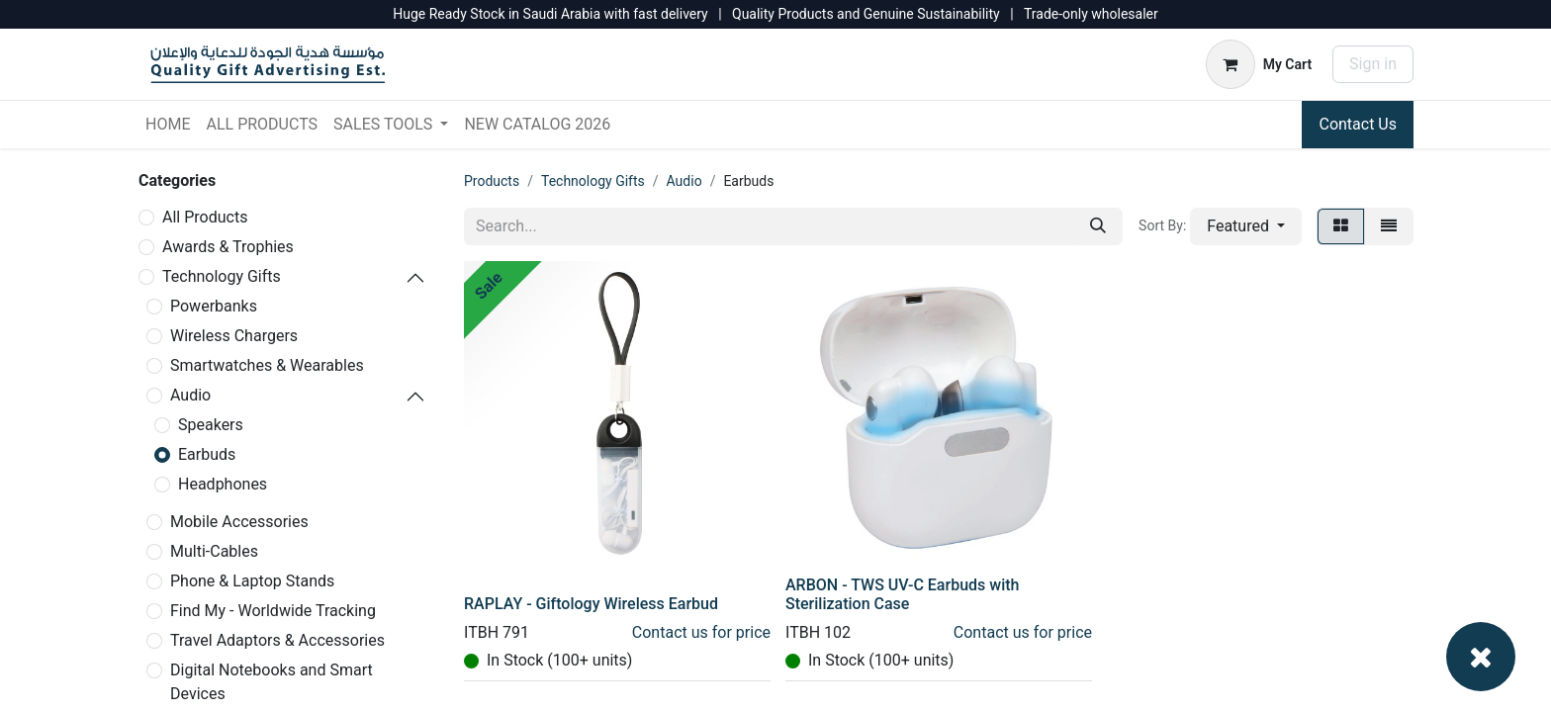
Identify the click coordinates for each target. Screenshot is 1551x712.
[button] (1246, 226)
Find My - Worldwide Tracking (273, 610)
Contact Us (1358, 124)
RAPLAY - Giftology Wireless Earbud (591, 603)
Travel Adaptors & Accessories (277, 640)
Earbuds (206, 454)
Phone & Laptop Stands (252, 581)
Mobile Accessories (239, 521)
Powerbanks (213, 306)
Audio (190, 395)
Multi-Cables (214, 551)
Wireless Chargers (234, 335)
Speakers (210, 424)
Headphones (222, 484)
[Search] (1098, 226)
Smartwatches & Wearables (267, 365)
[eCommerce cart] (1258, 64)
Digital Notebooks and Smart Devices (271, 682)
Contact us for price (701, 632)
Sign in (1373, 63)
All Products (204, 217)
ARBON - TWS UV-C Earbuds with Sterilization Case (902, 594)
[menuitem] (167, 124)
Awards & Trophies (228, 246)
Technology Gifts (221, 276)
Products (491, 181)
